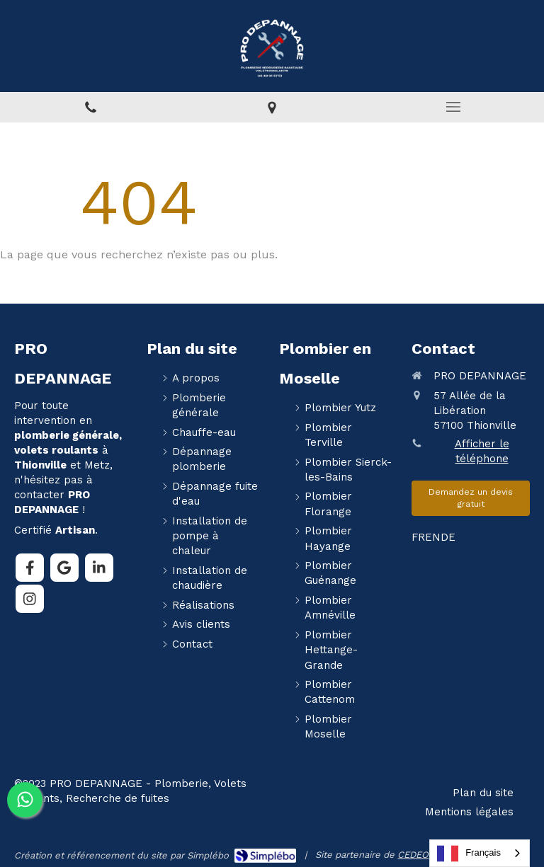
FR (418, 537)
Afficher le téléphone (482, 451)
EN (433, 537)
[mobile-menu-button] (453, 107)
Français (469, 853)
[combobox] (479, 853)
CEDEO (413, 854)
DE (448, 537)
